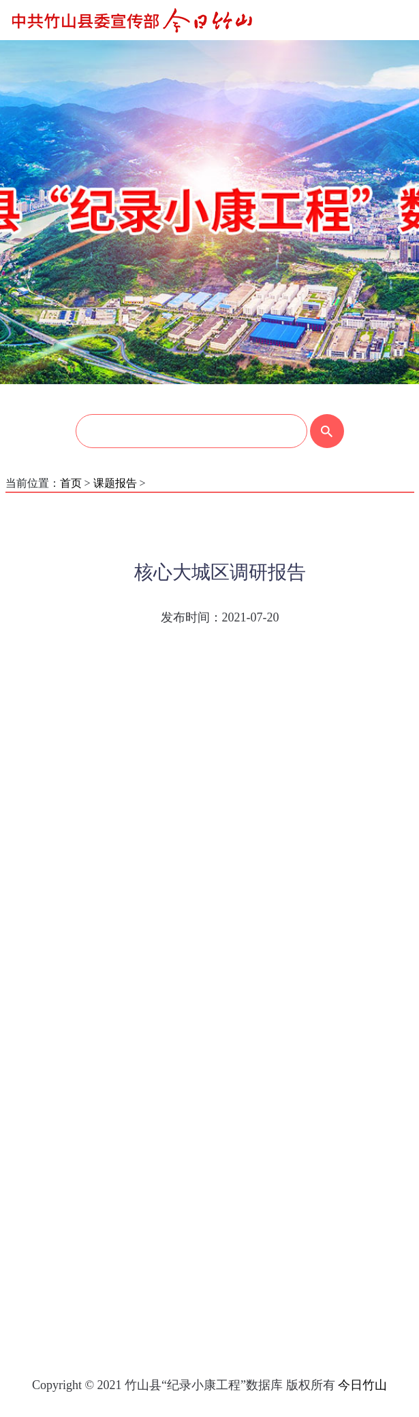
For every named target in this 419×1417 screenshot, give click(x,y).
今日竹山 (362, 1385)
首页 (71, 483)
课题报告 (115, 483)
